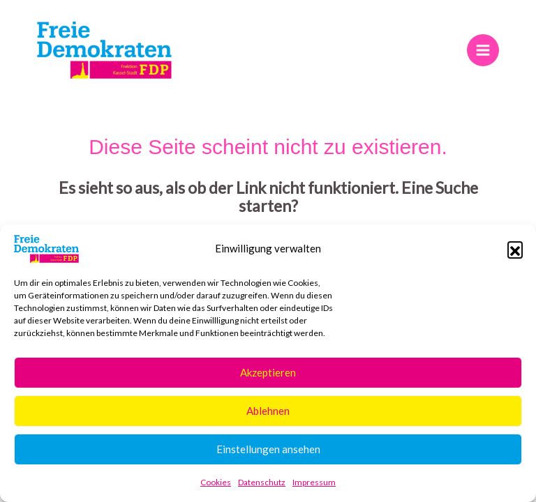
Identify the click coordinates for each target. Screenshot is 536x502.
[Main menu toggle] (482, 50)
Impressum (314, 482)
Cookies (215, 482)
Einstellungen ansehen (268, 449)
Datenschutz (261, 482)
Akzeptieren (268, 372)
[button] (515, 249)
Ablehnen (268, 410)
